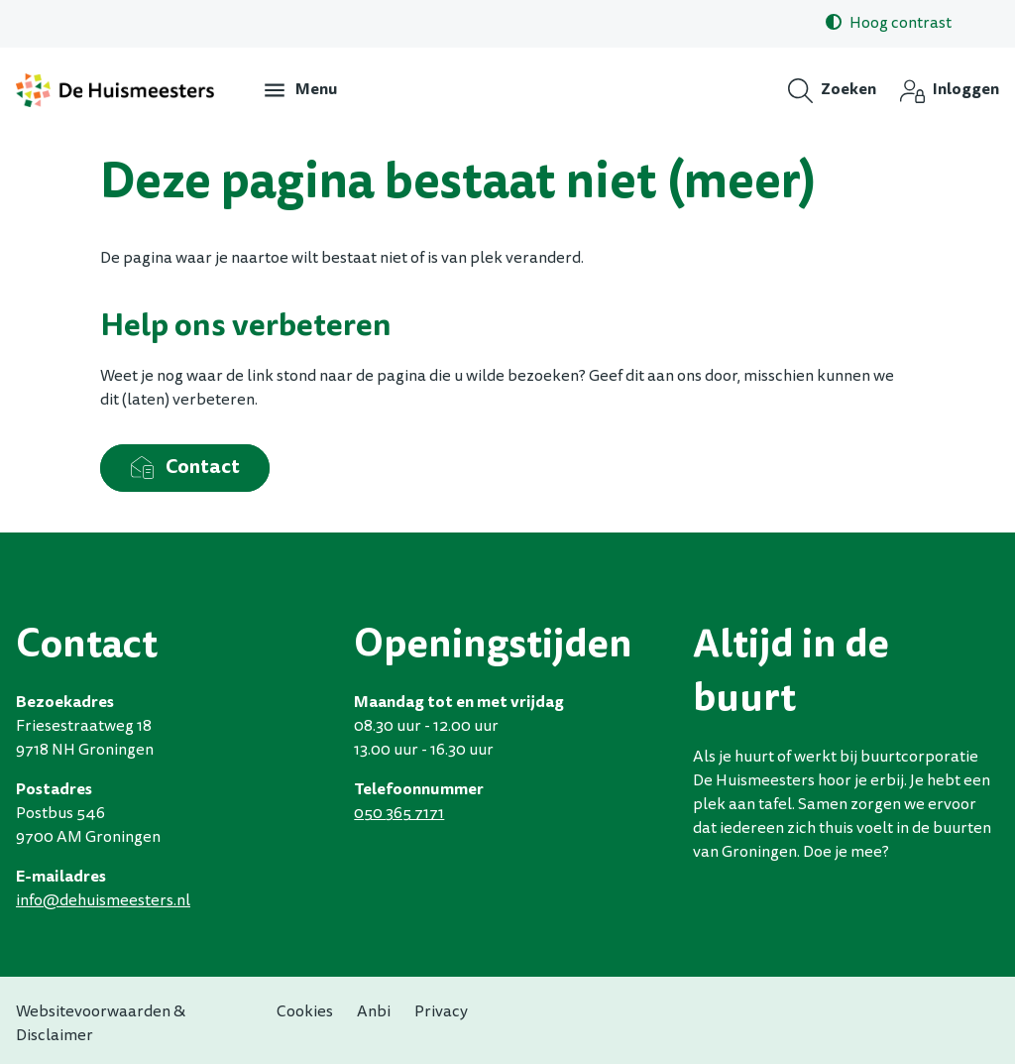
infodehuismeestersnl (103, 901)
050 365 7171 (399, 814)
